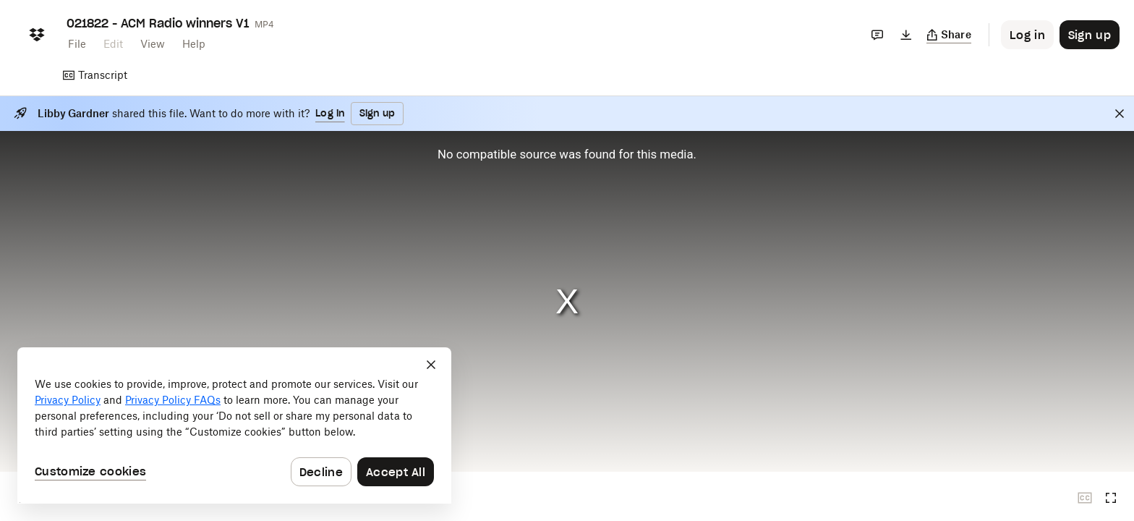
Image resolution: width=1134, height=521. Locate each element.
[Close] (1119, 113)
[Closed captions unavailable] (1084, 497)
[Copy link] (949, 34)
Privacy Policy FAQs (173, 400)
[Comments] (877, 34)
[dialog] (234, 425)
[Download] (906, 34)
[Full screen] (1110, 497)
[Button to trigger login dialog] (1027, 34)
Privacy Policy (68, 400)
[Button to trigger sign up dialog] (1090, 34)
